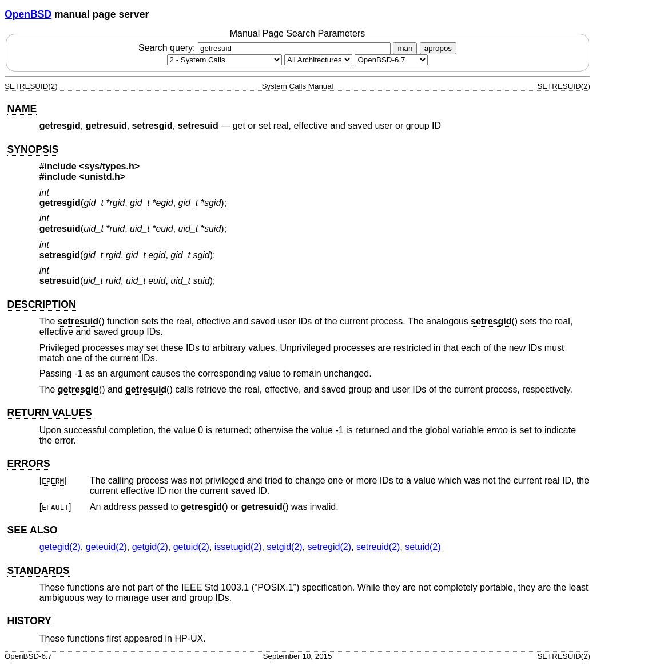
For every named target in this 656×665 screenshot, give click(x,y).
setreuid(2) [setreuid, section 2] (378, 547)
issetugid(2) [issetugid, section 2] (238, 547)
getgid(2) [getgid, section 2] (150, 547)
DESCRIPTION (41, 304)
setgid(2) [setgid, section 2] (284, 547)
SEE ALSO (32, 530)
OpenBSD (28, 14)
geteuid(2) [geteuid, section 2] (106, 547)
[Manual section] (224, 59)
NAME (22, 108)
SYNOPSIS (32, 149)
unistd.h (102, 176)
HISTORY (29, 621)
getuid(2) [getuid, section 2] (191, 547)
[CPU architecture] (318, 59)
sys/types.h (109, 166)
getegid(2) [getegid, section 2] (60, 547)
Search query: (265, 48)
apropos (438, 48)
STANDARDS (38, 570)
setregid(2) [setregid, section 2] (329, 547)
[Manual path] (391, 59)
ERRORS (28, 463)
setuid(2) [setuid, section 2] (422, 547)
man (404, 48)
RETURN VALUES (49, 412)
